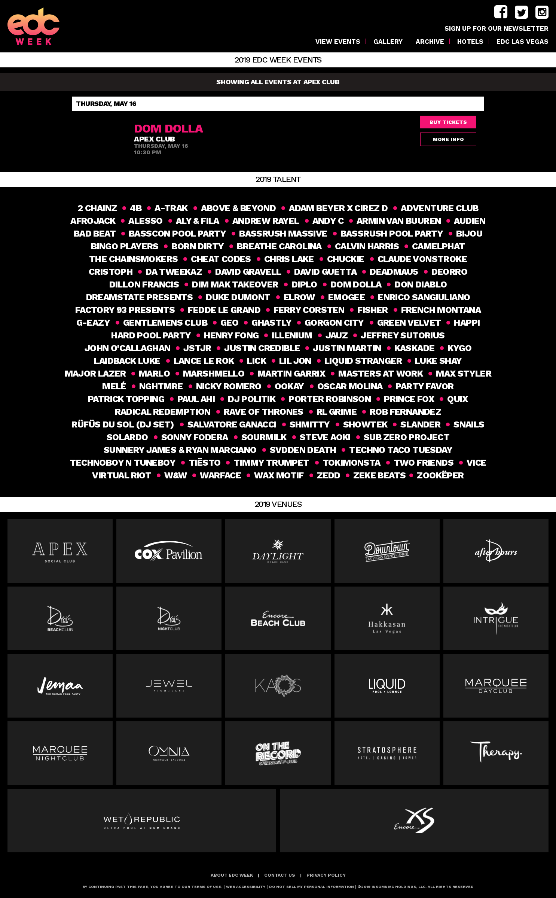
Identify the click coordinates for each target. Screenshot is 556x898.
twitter (521, 12)
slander (420, 424)
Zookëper (441, 475)
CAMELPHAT (438, 246)
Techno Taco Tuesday (400, 450)
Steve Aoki (325, 437)
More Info (448, 139)
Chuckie (345, 259)
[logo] (41, 26)
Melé (114, 386)
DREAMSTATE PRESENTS (139, 297)
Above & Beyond (238, 208)
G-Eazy (93, 322)
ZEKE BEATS (378, 475)
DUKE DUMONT (238, 297)
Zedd (327, 475)
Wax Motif (278, 475)
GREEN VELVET (409, 322)
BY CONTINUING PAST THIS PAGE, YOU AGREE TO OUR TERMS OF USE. (152, 887)
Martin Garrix (291, 373)
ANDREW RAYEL (265, 221)
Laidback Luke (127, 361)
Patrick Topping (126, 399)
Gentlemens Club (165, 322)
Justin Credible (262, 348)
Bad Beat (95, 233)
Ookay (289, 386)
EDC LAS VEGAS (523, 42)
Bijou (469, 233)
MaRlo (154, 373)
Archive (430, 42)
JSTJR (197, 348)
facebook (500, 12)
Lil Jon (295, 361)
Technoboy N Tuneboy (122, 462)
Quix (457, 399)
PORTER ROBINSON (329, 399)
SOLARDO (127, 437)
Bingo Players (124, 246)
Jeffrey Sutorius (403, 335)
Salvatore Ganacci (232, 424)
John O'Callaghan (127, 348)
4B (135, 208)
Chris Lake (289, 259)
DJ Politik (251, 399)
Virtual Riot (120, 475)
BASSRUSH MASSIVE (283, 233)
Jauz (337, 335)
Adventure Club (440, 208)
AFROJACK (92, 221)
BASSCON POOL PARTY (177, 233)
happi (467, 322)
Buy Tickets (448, 122)
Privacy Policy (326, 875)
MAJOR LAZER (95, 373)
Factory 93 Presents (125, 310)
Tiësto (204, 462)
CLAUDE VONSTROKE (422, 259)
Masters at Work (380, 373)
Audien (469, 221)
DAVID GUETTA (325, 272)
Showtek (365, 424)
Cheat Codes (221, 259)
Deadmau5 (394, 272)
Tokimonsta (352, 462)
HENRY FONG (231, 335)
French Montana (441, 310)
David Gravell (248, 272)
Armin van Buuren (399, 221)
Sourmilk (264, 437)
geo (229, 322)
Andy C (327, 221)
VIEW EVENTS (337, 42)
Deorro (449, 272)
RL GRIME (337, 412)
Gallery (388, 42)
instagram (542, 12)
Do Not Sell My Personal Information (311, 887)
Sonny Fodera (194, 437)
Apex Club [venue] (154, 138)
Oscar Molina (350, 386)
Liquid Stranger (363, 361)
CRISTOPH (110, 272)
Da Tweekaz (174, 272)
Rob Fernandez (405, 412)
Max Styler (463, 373)
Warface (219, 475)
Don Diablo (420, 284)
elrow (299, 297)
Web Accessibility (245, 887)
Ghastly (271, 322)
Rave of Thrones (263, 412)
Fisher (372, 310)
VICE (476, 462)
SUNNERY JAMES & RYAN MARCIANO (180, 450)
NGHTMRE (161, 386)
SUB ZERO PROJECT (406, 437)
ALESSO (145, 221)
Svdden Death (303, 450)
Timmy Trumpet (271, 462)
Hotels (470, 42)
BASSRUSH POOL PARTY (391, 233)
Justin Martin (347, 348)
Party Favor (424, 386)
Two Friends (423, 462)
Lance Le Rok (204, 361)
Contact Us (279, 875)
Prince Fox (409, 399)
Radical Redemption (163, 412)
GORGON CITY (334, 322)
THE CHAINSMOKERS (133, 259)
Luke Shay (438, 361)
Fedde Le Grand (224, 310)
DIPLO (304, 284)
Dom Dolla (356, 284)
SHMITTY (310, 424)
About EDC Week (232, 875)
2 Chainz (97, 208)
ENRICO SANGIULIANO (424, 297)
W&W (175, 475)
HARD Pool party (151, 335)
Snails (468, 424)
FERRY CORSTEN (309, 310)
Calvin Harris (367, 246)
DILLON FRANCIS (144, 284)
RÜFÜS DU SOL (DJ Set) (122, 424)
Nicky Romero (229, 386)
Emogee (346, 297)
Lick (256, 361)
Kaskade (414, 348)
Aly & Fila (197, 221)
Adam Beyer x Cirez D (338, 208)
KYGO (459, 348)
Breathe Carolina (279, 246)
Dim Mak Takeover (235, 284)
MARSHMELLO (213, 373)
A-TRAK (171, 208)
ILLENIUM (292, 335)
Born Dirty (197, 246)
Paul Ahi (196, 399)
